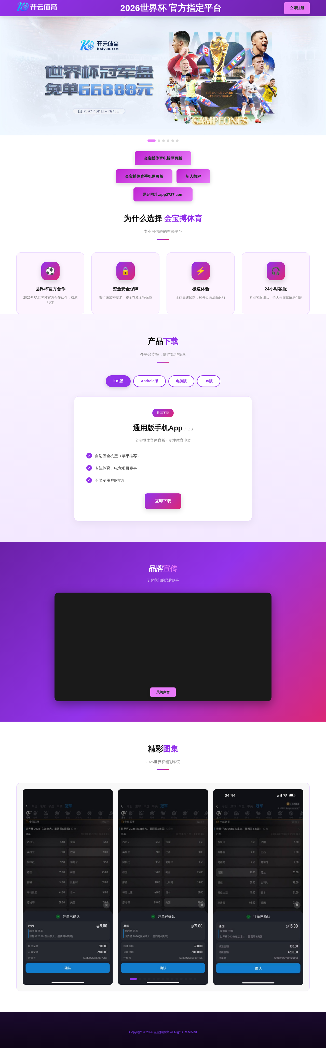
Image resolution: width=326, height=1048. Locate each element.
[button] (133, 979)
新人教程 (193, 176)
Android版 (149, 381)
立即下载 (163, 501)
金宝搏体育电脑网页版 (163, 158)
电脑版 (181, 381)
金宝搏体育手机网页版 (144, 176)
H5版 (209, 381)
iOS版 (118, 381)
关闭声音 (163, 692)
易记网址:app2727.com (163, 194)
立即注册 (297, 8)
